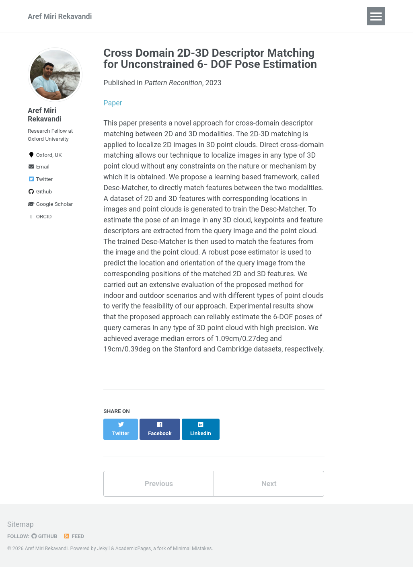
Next (269, 489)
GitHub (45, 536)
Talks (183, 16)
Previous (158, 489)
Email (38, 167)
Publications (140, 16)
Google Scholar (50, 204)
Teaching (221, 16)
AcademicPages (133, 548)
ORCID (40, 217)
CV (255, 16)
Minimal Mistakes (192, 548)
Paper (112, 103)
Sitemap (20, 524)
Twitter (40, 180)
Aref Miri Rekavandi (60, 16)
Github (40, 192)
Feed (74, 536)
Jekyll (103, 548)
